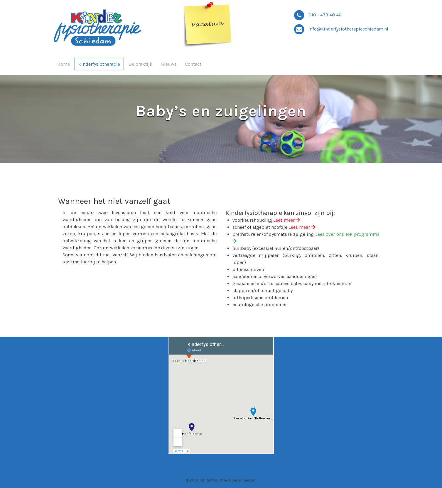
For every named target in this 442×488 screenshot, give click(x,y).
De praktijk (140, 64)
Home (63, 64)
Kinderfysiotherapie (99, 64)
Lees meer (286, 220)
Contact (193, 64)
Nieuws (169, 64)
